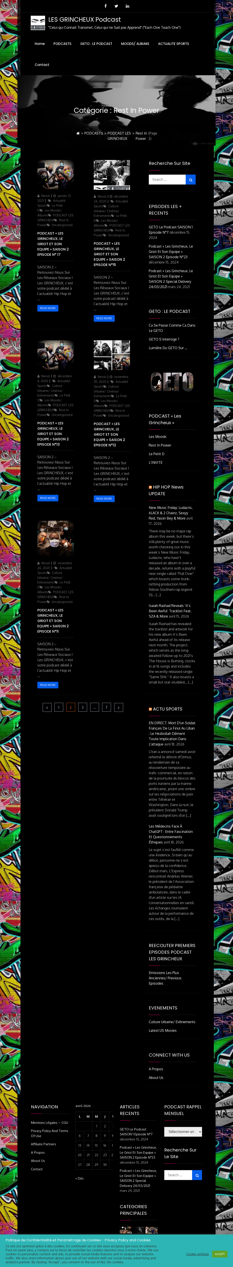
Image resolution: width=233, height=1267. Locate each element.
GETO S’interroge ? (164, 339)
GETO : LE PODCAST (96, 43)
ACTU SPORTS (167, 709)
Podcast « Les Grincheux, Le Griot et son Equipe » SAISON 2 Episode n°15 (109, 254)
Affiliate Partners (43, 1144)
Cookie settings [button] (197, 1254)
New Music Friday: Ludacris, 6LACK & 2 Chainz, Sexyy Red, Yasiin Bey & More (171, 512)
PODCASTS (62, 43)
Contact (42, 64)
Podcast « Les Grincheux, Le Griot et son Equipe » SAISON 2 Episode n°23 (171, 251)
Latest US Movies (163, 1030)
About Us (156, 1077)
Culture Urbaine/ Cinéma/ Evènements (106, 211)
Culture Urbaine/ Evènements (172, 1022)
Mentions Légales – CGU (49, 1123)
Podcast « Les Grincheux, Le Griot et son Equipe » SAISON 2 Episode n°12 (109, 434)
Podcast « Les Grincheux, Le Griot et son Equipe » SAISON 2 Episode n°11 (53, 621)
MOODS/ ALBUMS (135, 43)
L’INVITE (155, 462)
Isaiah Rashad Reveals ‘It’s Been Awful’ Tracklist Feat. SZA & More (170, 610)
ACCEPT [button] (220, 1254)
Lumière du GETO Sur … (168, 348)
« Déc (79, 1178)
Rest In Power (160, 445)
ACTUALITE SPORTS (173, 43)
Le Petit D (156, 454)
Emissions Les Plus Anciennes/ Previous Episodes (165, 978)
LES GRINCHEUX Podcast (84, 19)
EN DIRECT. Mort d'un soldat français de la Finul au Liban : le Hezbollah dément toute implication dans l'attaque (172, 733)
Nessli (45, 196)
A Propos (156, 1069)
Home (40, 43)
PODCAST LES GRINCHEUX (119, 136)
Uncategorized (62, 225)
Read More (48, 308)
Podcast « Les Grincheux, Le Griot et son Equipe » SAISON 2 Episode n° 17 (53, 244)
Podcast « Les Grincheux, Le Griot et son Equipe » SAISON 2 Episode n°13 (53, 434)
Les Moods (157, 436)
